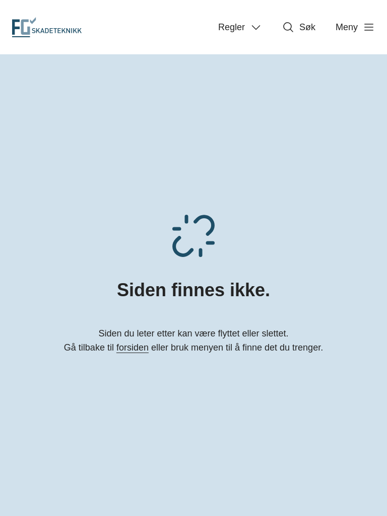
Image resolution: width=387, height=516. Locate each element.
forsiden (132, 347)
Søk (298, 27)
